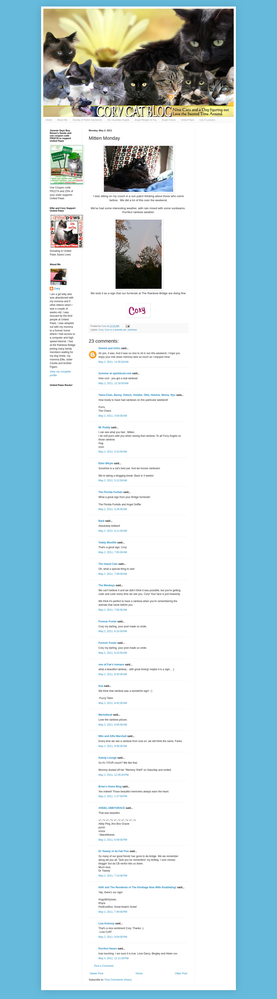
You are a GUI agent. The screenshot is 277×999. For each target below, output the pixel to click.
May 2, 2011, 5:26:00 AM (112, 509)
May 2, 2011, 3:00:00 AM (112, 415)
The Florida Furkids (110, 492)
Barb (101, 520)
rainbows (132, 329)
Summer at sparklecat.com (115, 373)
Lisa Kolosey (106, 923)
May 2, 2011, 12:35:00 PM (113, 774)
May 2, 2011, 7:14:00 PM (112, 875)
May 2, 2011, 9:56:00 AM (112, 746)
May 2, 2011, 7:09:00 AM (112, 573)
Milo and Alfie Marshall (112, 736)
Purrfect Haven (107, 948)
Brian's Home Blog (110, 786)
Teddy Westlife (107, 542)
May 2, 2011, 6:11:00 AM (112, 530)
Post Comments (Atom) (118, 979)
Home (49, 120)
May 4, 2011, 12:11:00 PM (113, 958)
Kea (100, 685)
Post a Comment (103, 965)
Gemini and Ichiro (109, 348)
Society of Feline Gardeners (87, 120)
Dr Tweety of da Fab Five (113, 851)
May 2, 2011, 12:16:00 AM (113, 383)
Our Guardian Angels (118, 120)
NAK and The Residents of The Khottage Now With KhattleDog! (137, 887)
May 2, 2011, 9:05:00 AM (112, 724)
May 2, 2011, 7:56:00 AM (112, 609)
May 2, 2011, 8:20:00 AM (112, 674)
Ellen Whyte (105, 463)
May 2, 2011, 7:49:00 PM (112, 911)
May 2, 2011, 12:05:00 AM (113, 361)
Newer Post (96, 973)
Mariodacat (105, 714)
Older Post (181, 973)
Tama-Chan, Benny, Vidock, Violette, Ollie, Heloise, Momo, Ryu (137, 395)
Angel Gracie (169, 120)
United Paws (187, 120)
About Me (62, 120)
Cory (101, 329)
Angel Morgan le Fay (146, 120)
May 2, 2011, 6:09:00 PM (112, 839)
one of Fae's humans (111, 664)
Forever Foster (107, 621)
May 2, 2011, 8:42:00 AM (112, 703)
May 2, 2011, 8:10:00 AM (112, 631)
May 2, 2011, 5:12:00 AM (112, 480)
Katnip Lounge (107, 757)
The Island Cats (108, 563)
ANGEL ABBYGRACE (111, 807)
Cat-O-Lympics (207, 120)
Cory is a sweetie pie (115, 329)
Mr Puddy (104, 427)
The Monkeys (106, 585)
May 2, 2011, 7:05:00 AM (112, 552)
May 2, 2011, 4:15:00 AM (112, 451)
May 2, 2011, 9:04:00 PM (112, 936)
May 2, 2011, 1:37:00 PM (112, 796)
